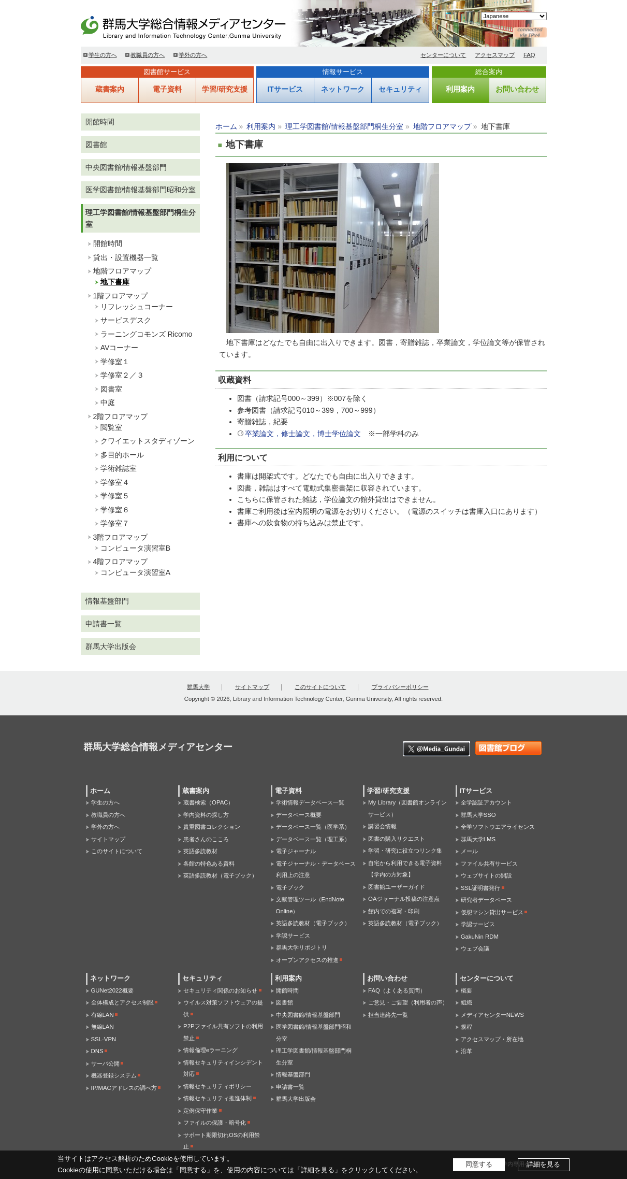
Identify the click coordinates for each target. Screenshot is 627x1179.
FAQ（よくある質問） (397, 990)
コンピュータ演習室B (135, 548)
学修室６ (114, 510)
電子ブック (290, 887)
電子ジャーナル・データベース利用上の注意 (316, 869)
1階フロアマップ (120, 296)
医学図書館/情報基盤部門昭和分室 (140, 189)
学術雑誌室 (118, 468)
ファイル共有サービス (489, 863)
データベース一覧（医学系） (313, 827)
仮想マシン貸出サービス (492, 912)
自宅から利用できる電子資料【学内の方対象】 (405, 869)
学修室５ (114, 496)
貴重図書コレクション (211, 827)
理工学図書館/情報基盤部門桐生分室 (344, 126)
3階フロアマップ (120, 537)
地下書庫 (114, 282)
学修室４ (114, 482)
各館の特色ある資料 (209, 863)
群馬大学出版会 (110, 646)
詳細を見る (543, 1164)
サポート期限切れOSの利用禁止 (221, 1141)
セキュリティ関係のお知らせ (220, 990)
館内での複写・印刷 (393, 911)
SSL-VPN (103, 1039)
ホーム (226, 126)
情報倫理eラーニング (210, 1050)
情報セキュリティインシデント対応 (223, 1068)
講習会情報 (382, 826)
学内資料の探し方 (206, 815)
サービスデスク (125, 320)
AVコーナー (119, 347)
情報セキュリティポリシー (217, 1086)
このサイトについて (320, 687)
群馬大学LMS (478, 839)
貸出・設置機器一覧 (125, 257)
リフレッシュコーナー (136, 307)
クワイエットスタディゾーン (147, 441)
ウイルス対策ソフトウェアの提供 (223, 1008)
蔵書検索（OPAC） (208, 802)
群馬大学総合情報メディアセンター (200, 26)
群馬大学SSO (478, 815)
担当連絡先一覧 (388, 1015)
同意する (478, 1164)
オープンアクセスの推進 (307, 960)
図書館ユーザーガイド (396, 887)
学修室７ (114, 523)
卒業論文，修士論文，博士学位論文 (303, 433)
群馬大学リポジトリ (301, 947)
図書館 (96, 144)
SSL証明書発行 (481, 888)
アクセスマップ (495, 55)
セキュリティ (400, 89)
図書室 (111, 389)
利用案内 (460, 89)
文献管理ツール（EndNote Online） (310, 905)
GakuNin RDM (480, 936)
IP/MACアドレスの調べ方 (124, 1088)
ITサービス (284, 89)
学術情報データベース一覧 (310, 802)
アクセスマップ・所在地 (492, 1039)
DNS (97, 1051)
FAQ (529, 55)
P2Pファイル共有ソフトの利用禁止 (223, 1032)
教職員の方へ (147, 55)
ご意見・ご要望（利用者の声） (408, 1002)
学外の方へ (193, 55)
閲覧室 (111, 427)
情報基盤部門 (107, 601)
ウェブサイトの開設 (486, 875)
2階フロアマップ (120, 416)
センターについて (443, 55)
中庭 (107, 402)
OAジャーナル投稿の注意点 (403, 899)
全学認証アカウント (486, 802)
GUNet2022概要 (112, 990)
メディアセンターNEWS (492, 1015)
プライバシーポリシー (400, 687)
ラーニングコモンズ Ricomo (146, 334)
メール (469, 851)
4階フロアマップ (120, 561)
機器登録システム (114, 1075)
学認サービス (293, 935)
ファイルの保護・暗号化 (214, 1122)
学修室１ (114, 361)
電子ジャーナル (296, 851)
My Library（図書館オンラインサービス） (407, 808)
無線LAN (102, 1027)
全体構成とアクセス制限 (122, 1002)
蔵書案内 (109, 89)
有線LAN (102, 1015)
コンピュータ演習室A (135, 572)
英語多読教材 (200, 851)
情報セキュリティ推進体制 (217, 1098)
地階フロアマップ (442, 126)
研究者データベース (486, 900)
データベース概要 (299, 815)
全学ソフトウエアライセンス (498, 827)
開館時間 (99, 122)
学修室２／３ (122, 375)
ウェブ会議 (475, 948)
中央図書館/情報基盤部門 (126, 167)
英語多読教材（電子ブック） (220, 875)
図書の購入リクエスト (396, 839)
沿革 (466, 1051)
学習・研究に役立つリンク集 (405, 850)
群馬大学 (198, 687)
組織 (466, 1002)
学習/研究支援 (224, 89)
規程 (466, 1027)
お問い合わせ (517, 89)
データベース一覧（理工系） (313, 839)
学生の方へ (103, 55)
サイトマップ (252, 687)
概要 (466, 990)
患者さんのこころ (206, 839)
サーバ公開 (105, 1063)
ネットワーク (342, 89)
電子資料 (167, 89)
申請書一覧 (103, 624)
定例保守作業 (200, 1111)
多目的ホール (122, 455)
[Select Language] (514, 16)
